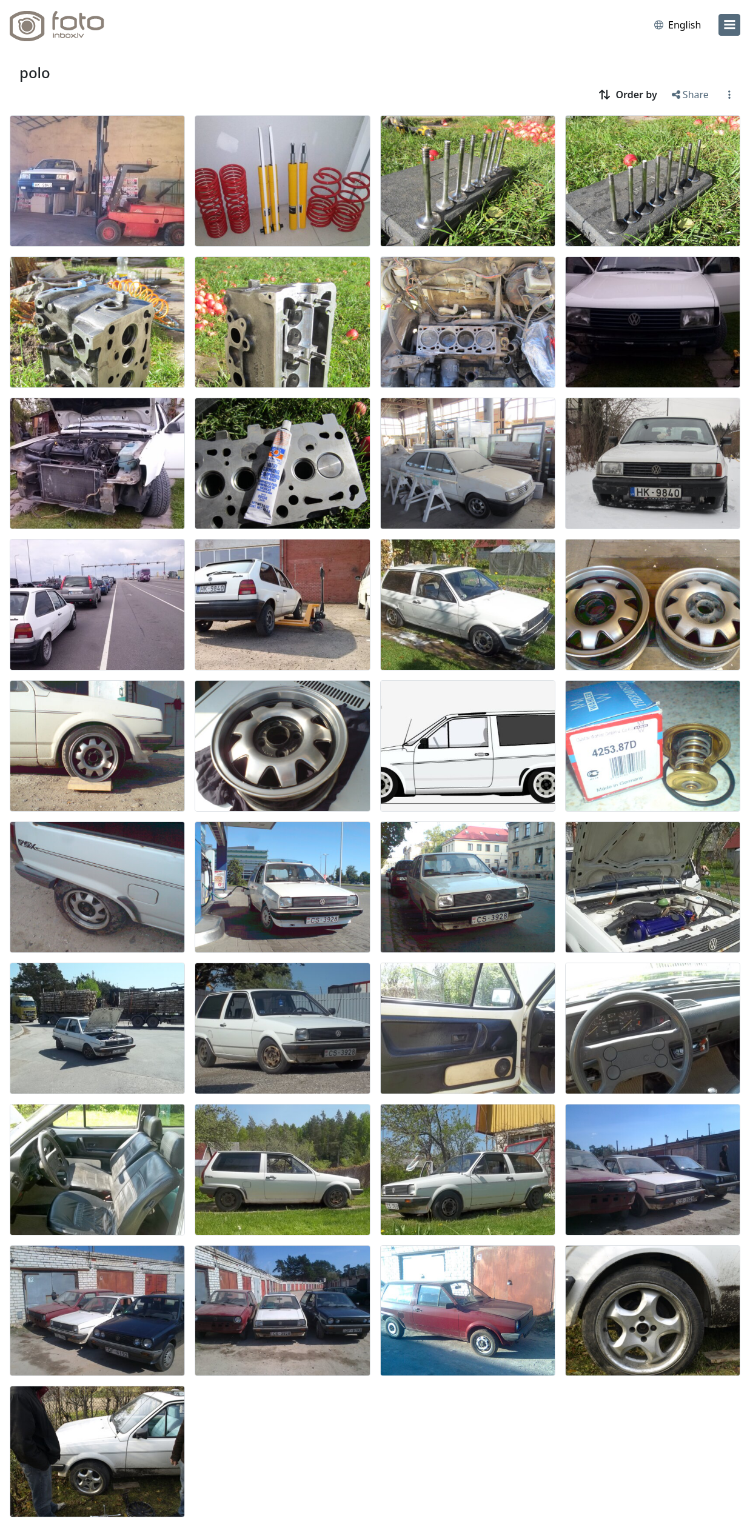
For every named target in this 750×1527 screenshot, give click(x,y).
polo (34, 72)
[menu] (729, 25)
